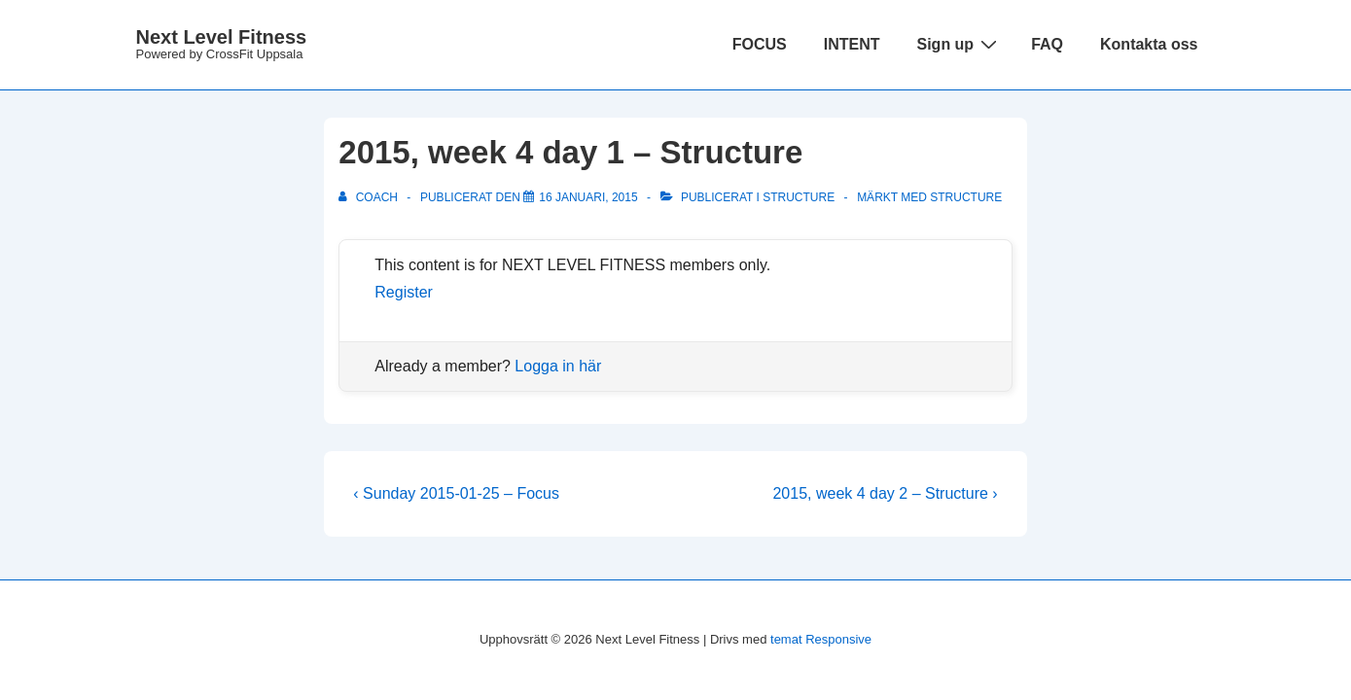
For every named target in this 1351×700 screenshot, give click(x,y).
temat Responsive (820, 639)
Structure (799, 197)
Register (403, 292)
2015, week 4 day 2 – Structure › (884, 493)
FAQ (1047, 44)
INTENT (852, 44)
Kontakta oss (1148, 44)
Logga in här (558, 366)
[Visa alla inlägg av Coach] (369, 197)
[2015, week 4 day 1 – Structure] (588, 197)
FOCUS (759, 44)
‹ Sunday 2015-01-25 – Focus (456, 493)
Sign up (959, 43)
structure (966, 197)
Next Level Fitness (221, 37)
